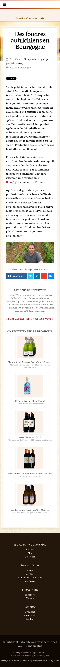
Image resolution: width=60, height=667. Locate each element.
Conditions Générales (30, 577)
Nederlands (30, 615)
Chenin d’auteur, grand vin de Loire (30, 512)
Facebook (30, 594)
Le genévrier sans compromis (30, 403)
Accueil (30, 549)
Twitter (30, 598)
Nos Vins (30, 556)
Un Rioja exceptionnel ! (30, 476)
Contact (30, 573)
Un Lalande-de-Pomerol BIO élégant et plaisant (30, 440)
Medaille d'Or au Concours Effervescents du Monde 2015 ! (30, 366)
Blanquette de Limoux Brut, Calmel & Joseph (30, 362)
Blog (30, 553)
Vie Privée (30, 581)
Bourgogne (13, 182)
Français (30, 611)
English (30, 618)
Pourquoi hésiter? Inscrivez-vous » (30, 318)
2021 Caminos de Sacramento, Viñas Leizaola (30, 473)
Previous (3, 15)
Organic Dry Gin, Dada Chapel (30, 401)
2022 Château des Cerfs (30, 437)
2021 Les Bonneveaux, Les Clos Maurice (30, 510)
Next (57, 15)
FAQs (30, 570)
